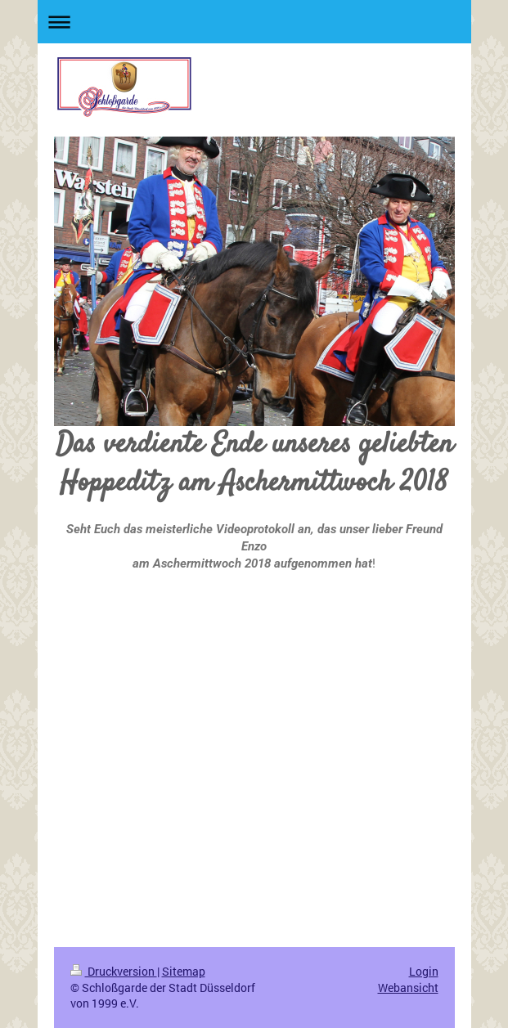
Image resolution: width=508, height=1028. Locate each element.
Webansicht (408, 987)
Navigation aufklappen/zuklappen (254, 21)
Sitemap (183, 971)
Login (423, 971)
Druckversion (113, 971)
